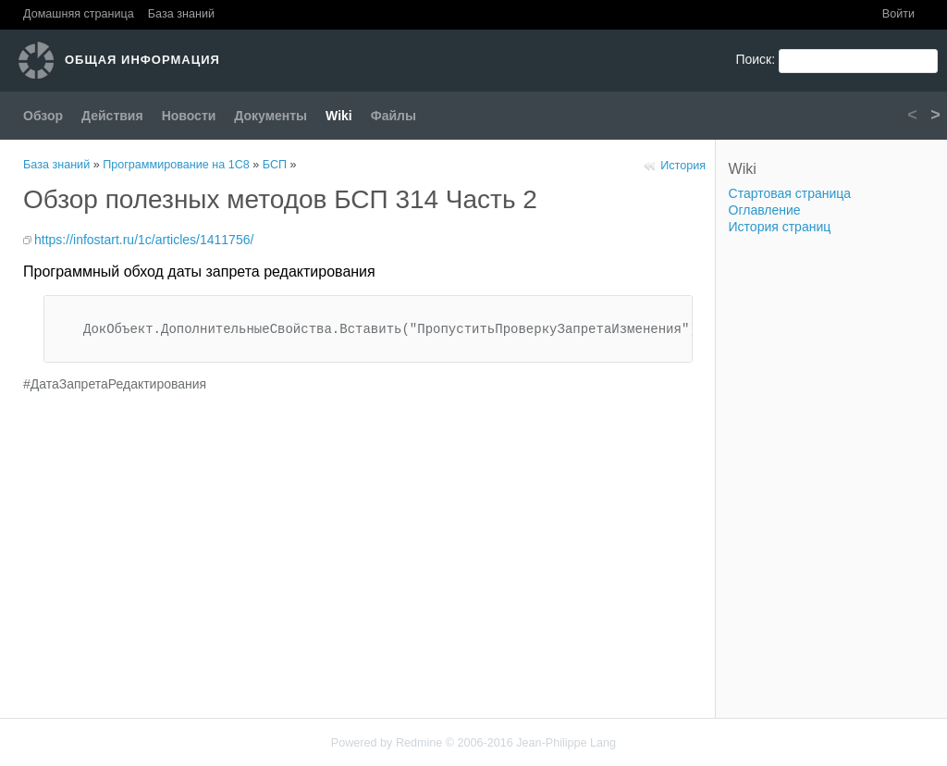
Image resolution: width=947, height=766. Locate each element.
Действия (112, 115)
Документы (270, 115)
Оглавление (765, 210)
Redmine (419, 742)
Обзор (43, 115)
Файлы (393, 115)
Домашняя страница (78, 13)
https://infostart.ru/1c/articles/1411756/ (143, 239)
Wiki (339, 115)
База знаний (181, 13)
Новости (189, 115)
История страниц (780, 226)
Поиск (753, 59)
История (683, 165)
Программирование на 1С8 (176, 164)
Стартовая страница (790, 193)
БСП (275, 164)
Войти (898, 13)
